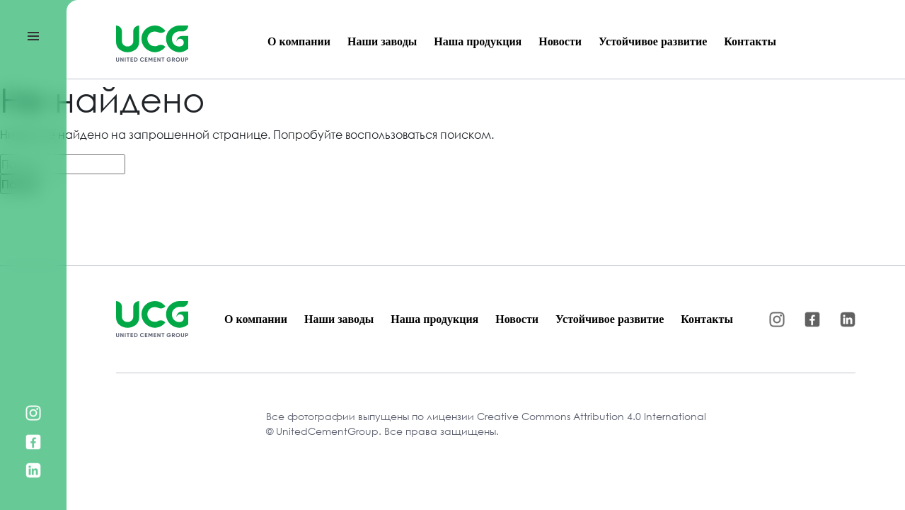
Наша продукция (477, 41)
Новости (560, 41)
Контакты (750, 41)
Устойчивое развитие (653, 41)
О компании (298, 41)
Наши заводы (382, 41)
